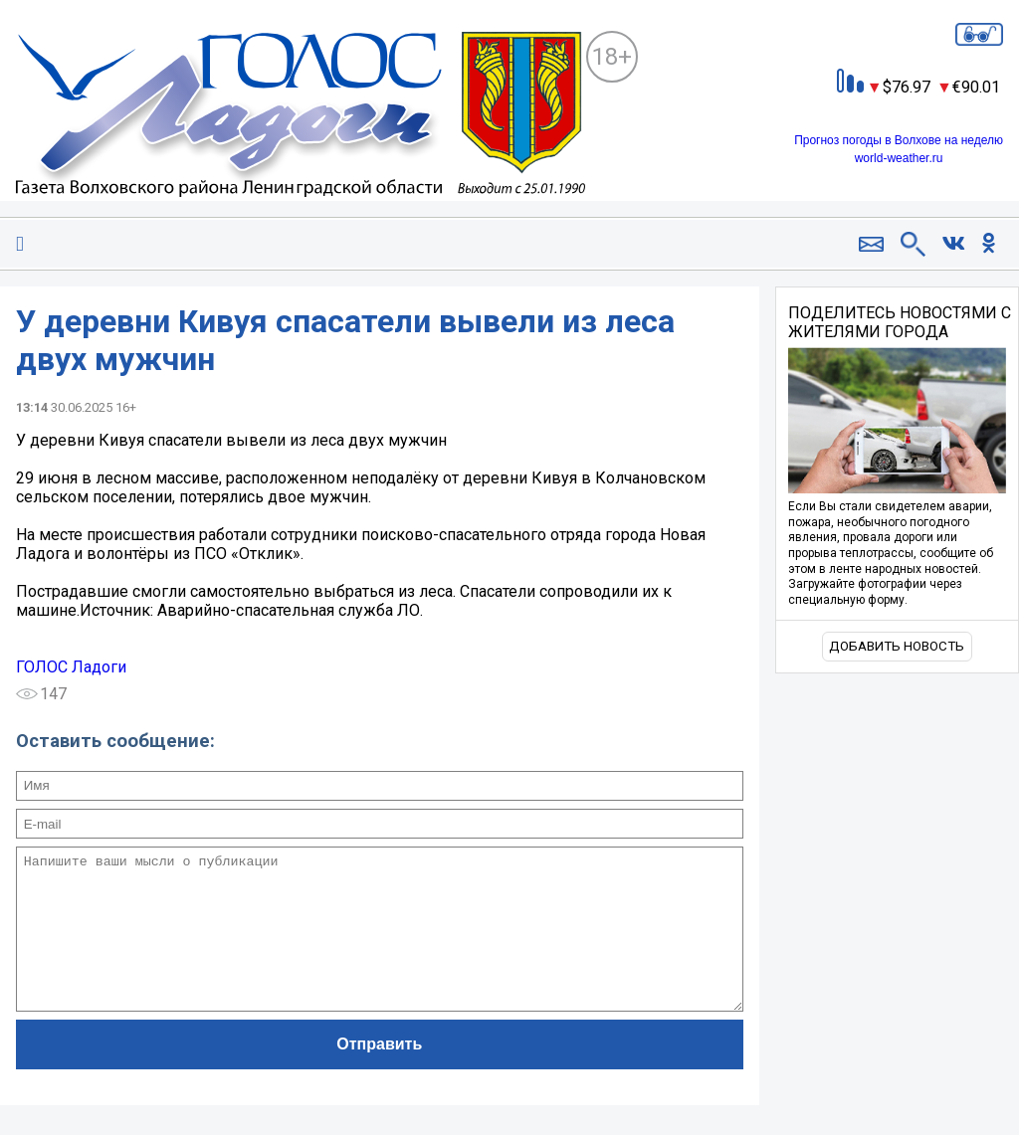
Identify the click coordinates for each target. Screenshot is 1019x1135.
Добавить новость (896, 646)
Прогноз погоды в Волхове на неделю (898, 140)
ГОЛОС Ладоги (71, 667)
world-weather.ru (899, 158)
